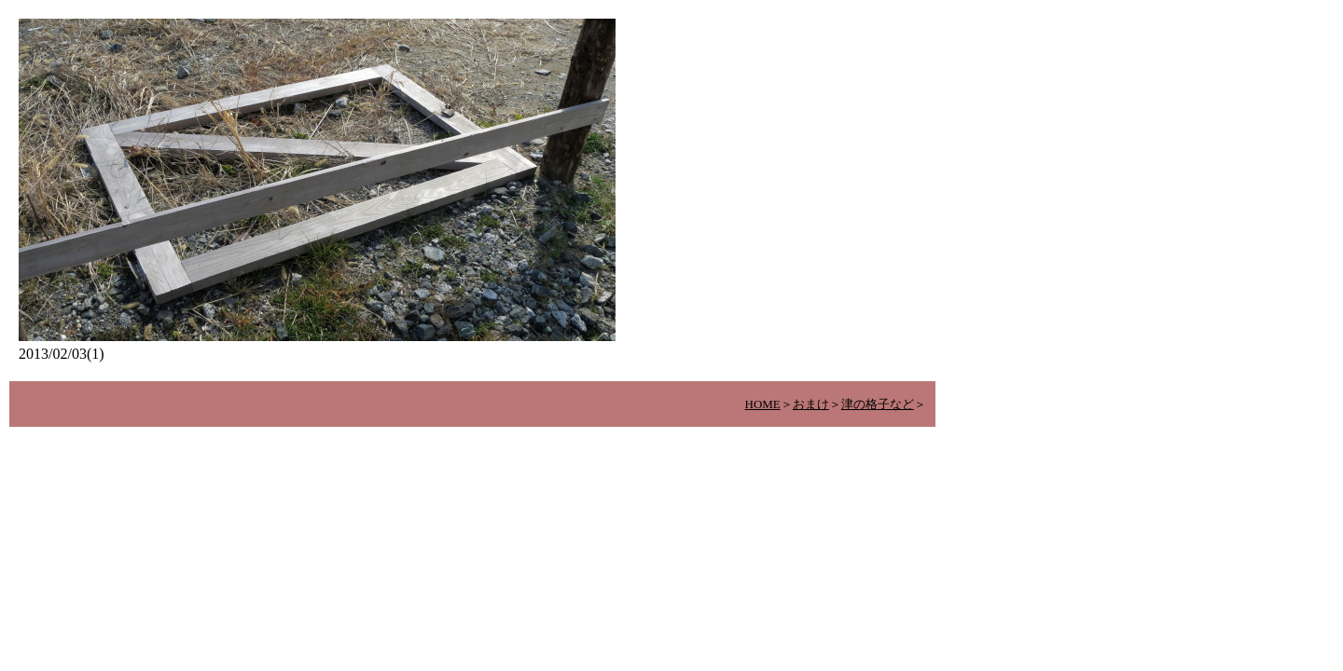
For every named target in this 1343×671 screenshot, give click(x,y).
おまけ (811, 404)
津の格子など (877, 404)
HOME (763, 404)
